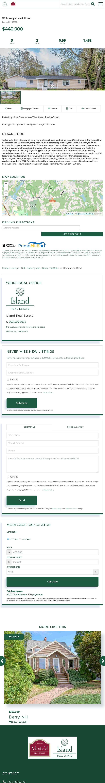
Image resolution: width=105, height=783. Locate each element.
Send (22, 495)
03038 (54, 263)
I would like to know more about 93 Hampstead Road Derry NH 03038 (52, 459)
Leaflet (70, 213)
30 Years (12, 534)
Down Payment (14, 553)
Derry (45, 263)
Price (9, 543)
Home (5, 263)
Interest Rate (13, 562)
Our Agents (23, 327)
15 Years (24, 534)
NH (23, 263)
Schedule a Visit (75, 422)
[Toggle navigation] (100, 3)
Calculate (52, 577)
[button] (92, 4)
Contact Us (11, 327)
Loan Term (12, 527)
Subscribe (21, 398)
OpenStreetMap (85, 213)
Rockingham (33, 263)
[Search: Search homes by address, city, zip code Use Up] (77, 4)
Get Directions (92, 228)
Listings (15, 263)
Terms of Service (71, 504)
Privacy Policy (48, 388)
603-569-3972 (17, 317)
